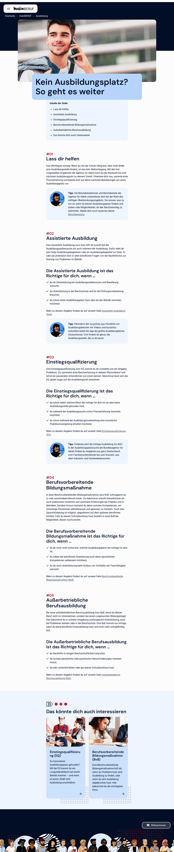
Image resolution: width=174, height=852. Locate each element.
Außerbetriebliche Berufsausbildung (72, 128)
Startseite (8, 13)
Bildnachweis (158, 823)
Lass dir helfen (61, 107)
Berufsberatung (76, 212)
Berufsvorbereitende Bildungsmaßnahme (74, 122)
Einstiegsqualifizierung (65, 117)
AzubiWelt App (97, 321)
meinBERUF (24, 13)
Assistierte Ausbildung (65, 112)
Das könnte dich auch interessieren (71, 133)
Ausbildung (40, 13)
